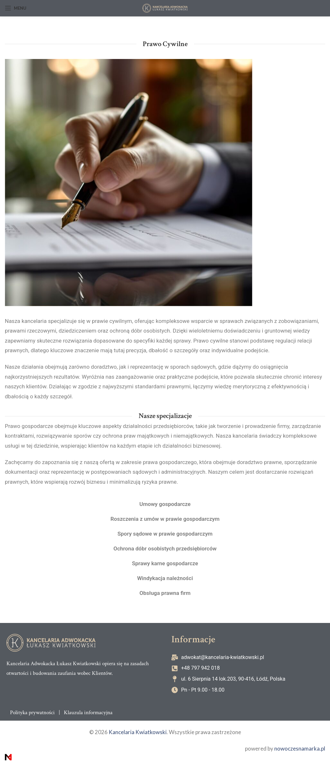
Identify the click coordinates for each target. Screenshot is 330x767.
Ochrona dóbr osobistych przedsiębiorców (165, 548)
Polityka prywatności (32, 712)
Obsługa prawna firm (165, 593)
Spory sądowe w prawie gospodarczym (165, 533)
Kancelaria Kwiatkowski (138, 732)
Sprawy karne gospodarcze (165, 563)
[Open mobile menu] (16, 8)
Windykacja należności (165, 578)
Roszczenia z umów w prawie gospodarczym (164, 519)
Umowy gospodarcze (164, 504)
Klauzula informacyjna (88, 712)
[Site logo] (165, 8)
